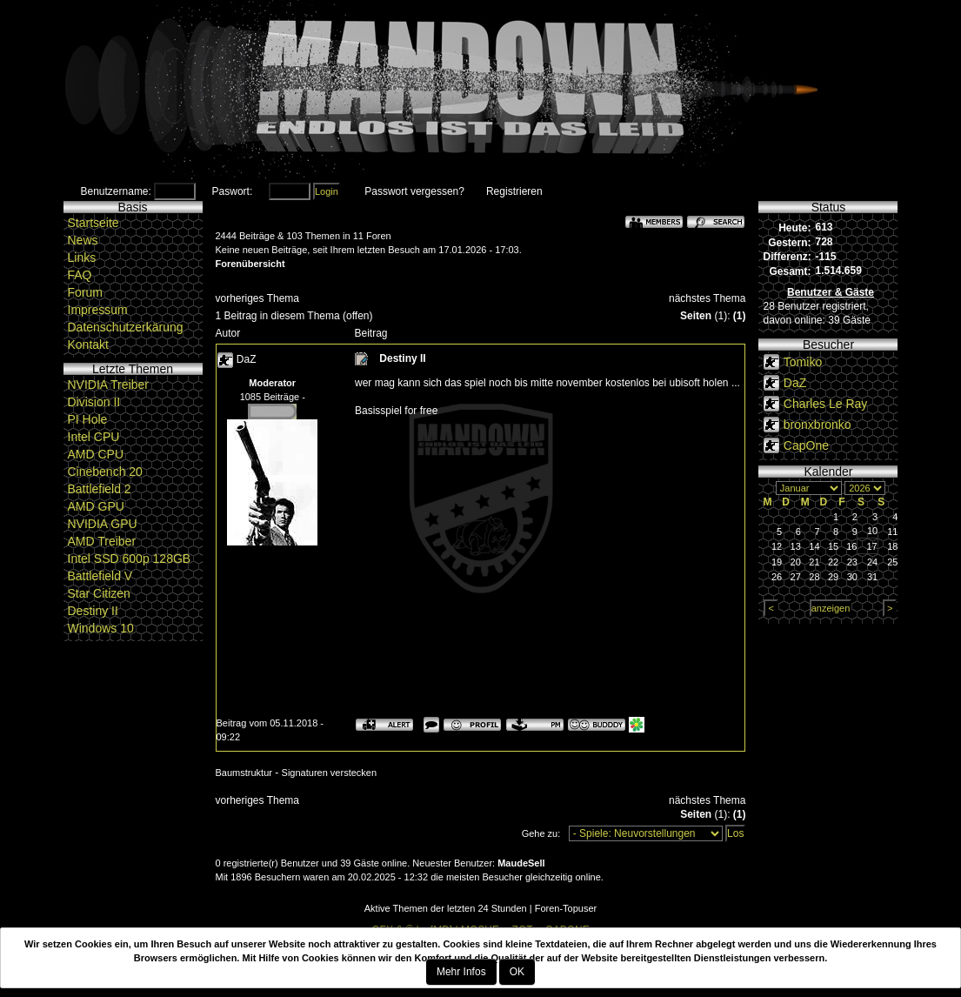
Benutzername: (116, 191)
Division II (94, 402)
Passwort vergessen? (414, 191)
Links (82, 257)
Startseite (93, 223)
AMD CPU (96, 454)
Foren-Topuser (566, 908)
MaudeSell (520, 863)
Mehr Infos (461, 972)
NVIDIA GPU (102, 524)
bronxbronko (817, 425)
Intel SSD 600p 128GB (129, 558)
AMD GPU (96, 506)
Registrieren (514, 191)
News (83, 240)
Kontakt (88, 344)
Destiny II (93, 611)
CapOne (806, 445)
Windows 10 (101, 628)
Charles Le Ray (826, 404)
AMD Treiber (102, 541)
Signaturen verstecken (329, 772)
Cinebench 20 (105, 471)
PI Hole (88, 419)
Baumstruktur (244, 772)
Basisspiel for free (396, 411)
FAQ (80, 275)
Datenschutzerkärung (126, 327)
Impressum (98, 310)
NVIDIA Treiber (108, 384)
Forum (85, 292)
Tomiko (803, 362)
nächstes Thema (707, 298)
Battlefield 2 (99, 489)
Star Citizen (99, 593)
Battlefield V (100, 576)
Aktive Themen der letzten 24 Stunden (445, 908)
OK (517, 972)
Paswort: (232, 191)
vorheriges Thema (258, 298)
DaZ (247, 359)
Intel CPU (94, 437)
